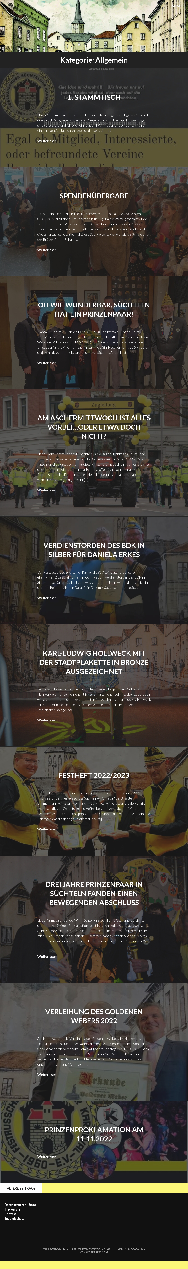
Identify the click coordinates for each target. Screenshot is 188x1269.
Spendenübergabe (94, 195)
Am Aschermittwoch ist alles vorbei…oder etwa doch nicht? (94, 435)
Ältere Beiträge (19, 1196)
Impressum (12, 1217)
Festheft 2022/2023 (94, 783)
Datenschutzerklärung (21, 1212)
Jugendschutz (14, 1226)
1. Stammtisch (94, 97)
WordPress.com (97, 1260)
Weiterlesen (47, 140)
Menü (173, 7)
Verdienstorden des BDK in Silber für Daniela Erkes (94, 558)
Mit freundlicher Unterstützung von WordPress (77, 1256)
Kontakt (11, 1222)
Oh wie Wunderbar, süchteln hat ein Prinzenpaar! (94, 313)
